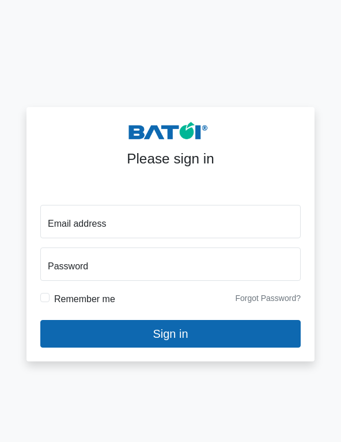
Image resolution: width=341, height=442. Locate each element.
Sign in (170, 333)
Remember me (84, 298)
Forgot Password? (268, 297)
